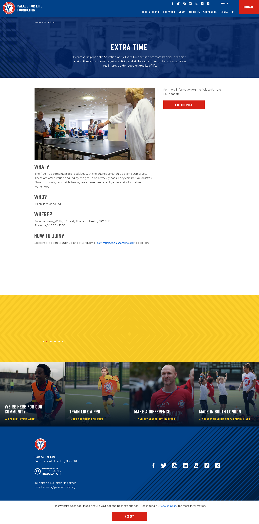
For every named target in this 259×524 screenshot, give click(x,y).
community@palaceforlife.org (117, 243)
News (177, 12)
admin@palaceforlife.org (59, 487)
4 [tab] (59, 342)
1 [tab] (46, 342)
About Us (189, 12)
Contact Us (223, 12)
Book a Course (146, 12)
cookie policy (169, 505)
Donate (246, 8)
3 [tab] (55, 342)
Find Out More (184, 105)
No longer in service (63, 483)
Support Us (205, 12)
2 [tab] (51, 342)
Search (219, 3)
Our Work (164, 12)
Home (38, 22)
